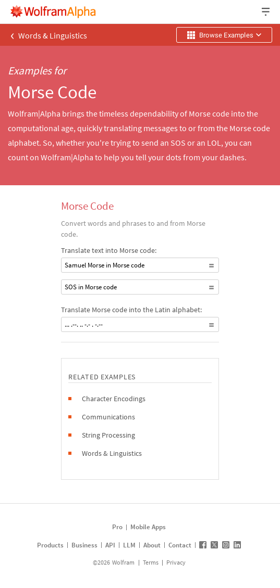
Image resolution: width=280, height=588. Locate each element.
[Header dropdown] (266, 11)
